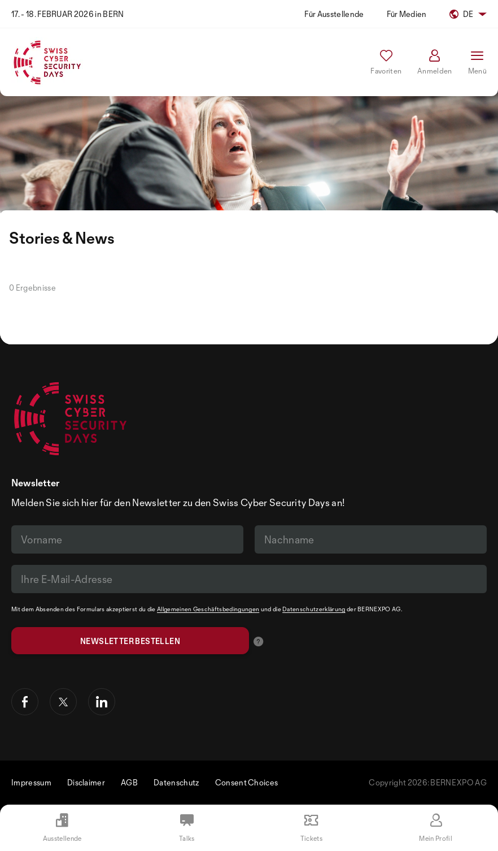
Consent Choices (246, 782)
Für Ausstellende (334, 14)
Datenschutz (176, 782)
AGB (129, 782)
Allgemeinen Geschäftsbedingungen (208, 609)
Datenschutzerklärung (313, 609)
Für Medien (407, 14)
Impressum (31, 782)
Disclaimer (86, 782)
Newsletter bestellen (130, 641)
